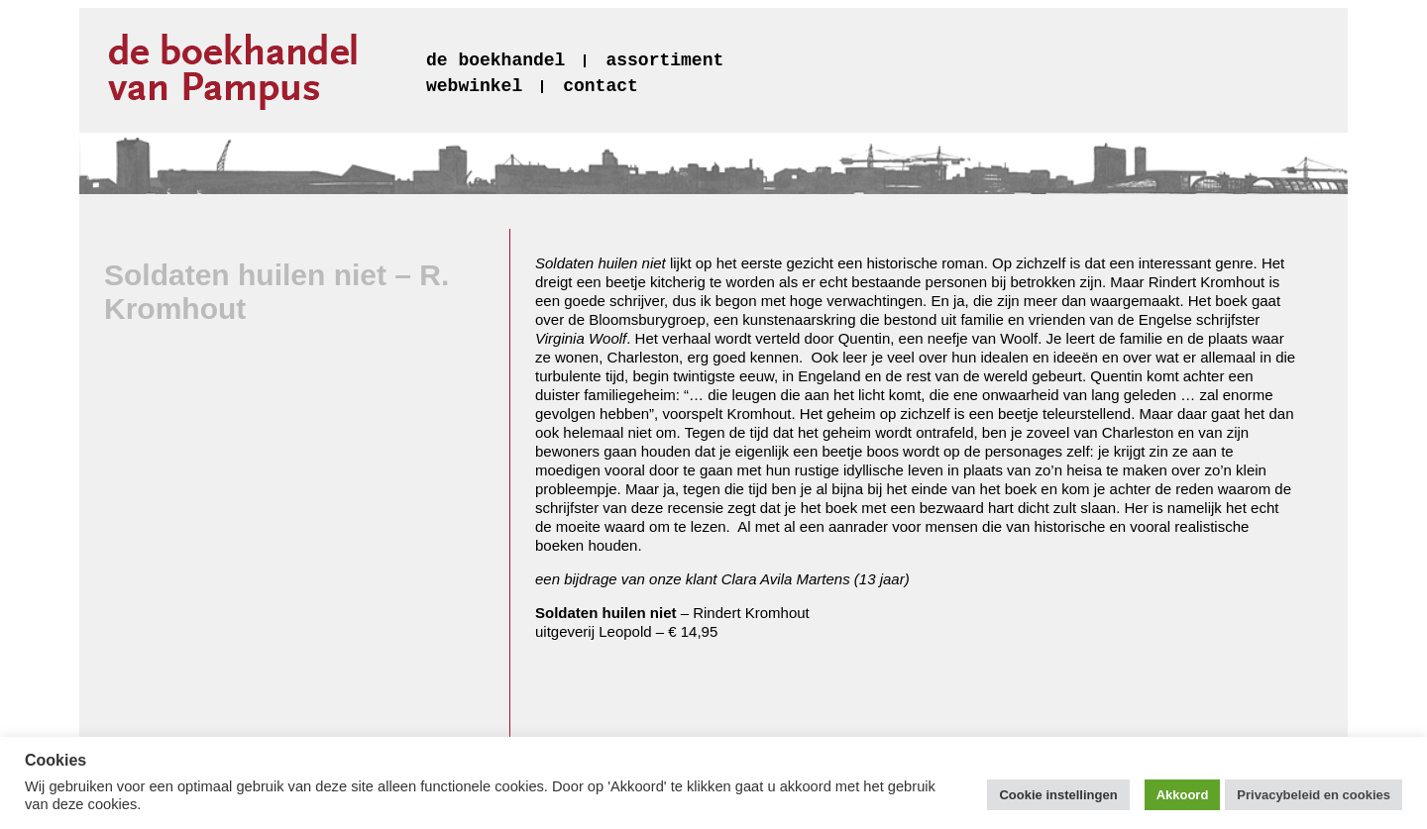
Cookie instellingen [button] (1058, 794)
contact (600, 86)
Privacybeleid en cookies (1313, 794)
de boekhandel (495, 60)
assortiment (664, 60)
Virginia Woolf (580, 338)
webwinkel (474, 86)
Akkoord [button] (1182, 794)
